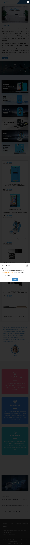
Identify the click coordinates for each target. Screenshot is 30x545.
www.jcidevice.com (7, 272)
